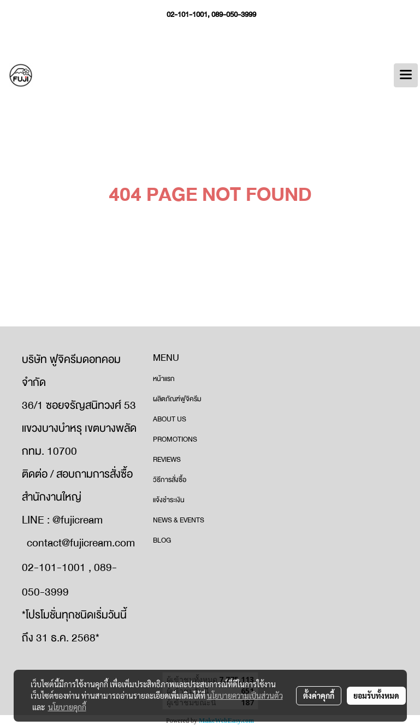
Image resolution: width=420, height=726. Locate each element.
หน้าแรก (164, 379)
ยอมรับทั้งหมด (376, 695)
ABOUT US (169, 419)
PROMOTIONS (175, 439)
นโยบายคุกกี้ (67, 707)
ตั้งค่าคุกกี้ (318, 695)
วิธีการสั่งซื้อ (169, 480)
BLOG (162, 540)
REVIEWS (167, 460)
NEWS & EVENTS (178, 520)
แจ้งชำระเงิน (169, 500)
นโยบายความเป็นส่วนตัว (245, 695)
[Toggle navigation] (406, 75)
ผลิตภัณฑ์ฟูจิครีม (177, 399)
